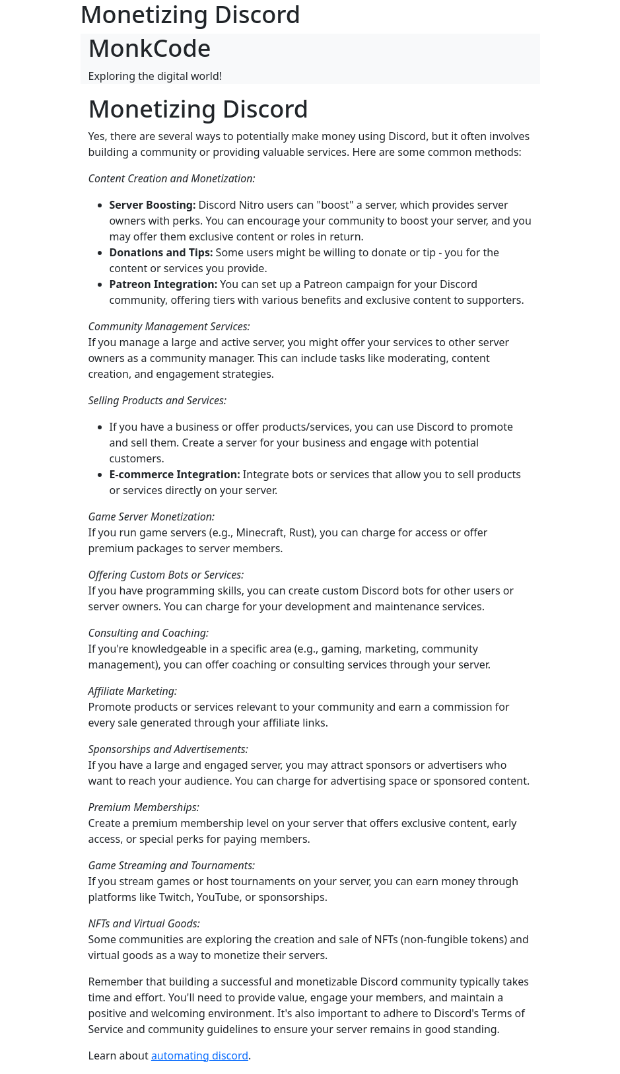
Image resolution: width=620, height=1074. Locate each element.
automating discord (199, 1055)
